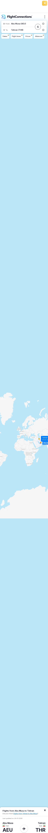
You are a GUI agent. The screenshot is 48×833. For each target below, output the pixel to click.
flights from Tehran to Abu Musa (25, 814)
